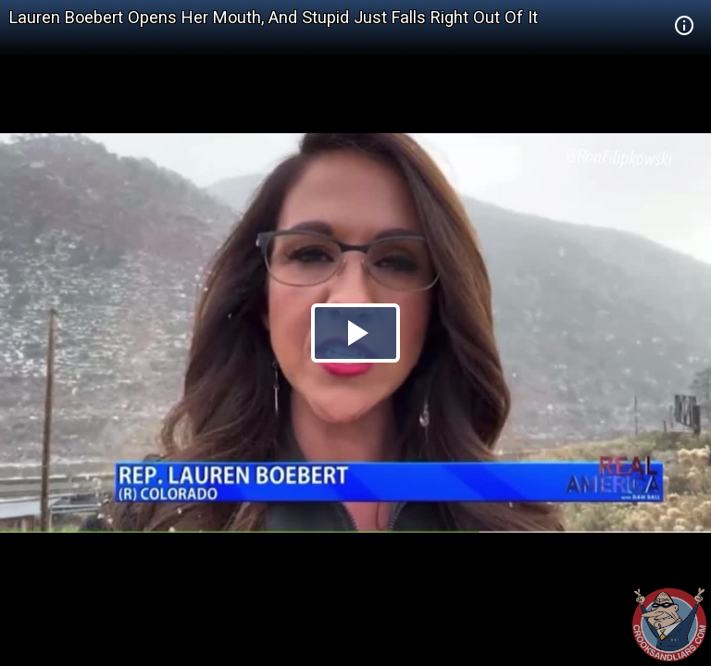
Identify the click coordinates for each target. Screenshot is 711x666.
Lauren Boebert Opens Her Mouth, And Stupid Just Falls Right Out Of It (273, 17)
